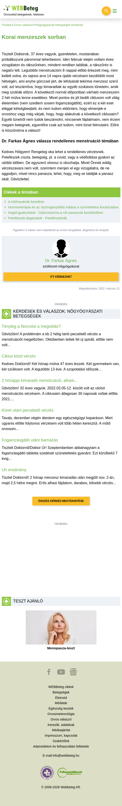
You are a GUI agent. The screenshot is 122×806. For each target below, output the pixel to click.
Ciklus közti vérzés (19, 356)
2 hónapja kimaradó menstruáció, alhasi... (40, 380)
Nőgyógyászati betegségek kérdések (59, 25)
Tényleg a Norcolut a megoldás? (31, 326)
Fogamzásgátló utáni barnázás (30, 440)
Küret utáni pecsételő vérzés (28, 410)
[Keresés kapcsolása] (106, 10)
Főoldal (6, 25)
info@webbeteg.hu (66, 755)
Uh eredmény (14, 470)
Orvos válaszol (23, 25)
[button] (49, 674)
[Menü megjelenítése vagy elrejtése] (115, 11)
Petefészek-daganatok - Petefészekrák (37, 218)
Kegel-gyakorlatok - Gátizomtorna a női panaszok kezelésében (55, 212)
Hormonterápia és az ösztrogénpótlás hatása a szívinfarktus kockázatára (63, 207)
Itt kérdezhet (61, 276)
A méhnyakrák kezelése (26, 202)
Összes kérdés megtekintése (61, 501)
